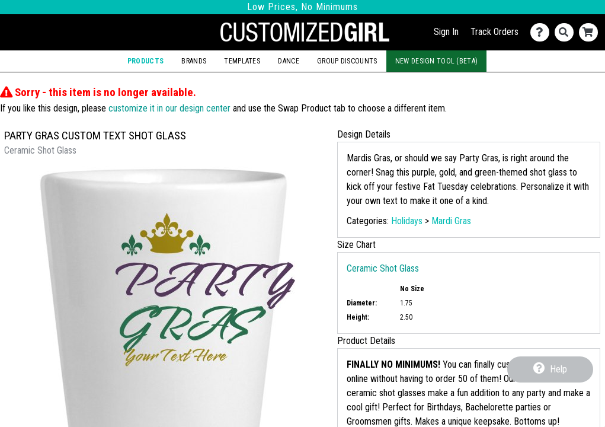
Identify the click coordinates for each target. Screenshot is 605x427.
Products (145, 61)
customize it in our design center (169, 108)
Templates (242, 61)
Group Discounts (347, 61)
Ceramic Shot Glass (383, 268)
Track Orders (494, 31)
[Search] (567, 32)
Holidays (406, 221)
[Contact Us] (542, 32)
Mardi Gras (451, 221)
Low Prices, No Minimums (302, 6)
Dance (288, 61)
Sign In (446, 31)
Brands (193, 61)
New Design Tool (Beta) (436, 61)
